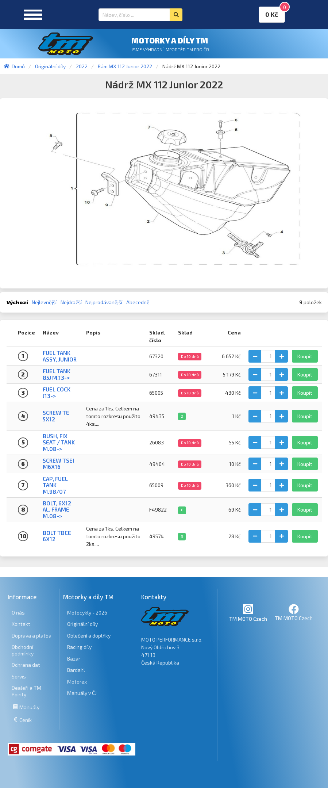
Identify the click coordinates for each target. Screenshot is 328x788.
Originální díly (82, 624)
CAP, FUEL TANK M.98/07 (55, 485)
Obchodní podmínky (23, 650)
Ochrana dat (26, 665)
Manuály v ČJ (82, 693)
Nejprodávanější (103, 302)
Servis (19, 676)
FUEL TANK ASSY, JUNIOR (60, 355)
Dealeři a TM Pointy (26, 691)
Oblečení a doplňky (89, 635)
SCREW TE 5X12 (56, 415)
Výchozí (17, 302)
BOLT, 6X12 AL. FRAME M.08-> (57, 509)
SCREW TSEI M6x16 (58, 463)
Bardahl (76, 670)
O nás (18, 612)
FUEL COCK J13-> (56, 392)
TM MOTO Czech (248, 612)
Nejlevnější (44, 302)
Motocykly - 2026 (87, 612)
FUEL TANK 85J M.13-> (56, 374)
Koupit (304, 356)
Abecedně (138, 302)
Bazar (73, 658)
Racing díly (79, 647)
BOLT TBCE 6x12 (57, 535)
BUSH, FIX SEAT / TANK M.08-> (59, 442)
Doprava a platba (31, 635)
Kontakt (21, 624)
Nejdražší (71, 302)
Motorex (77, 681)
